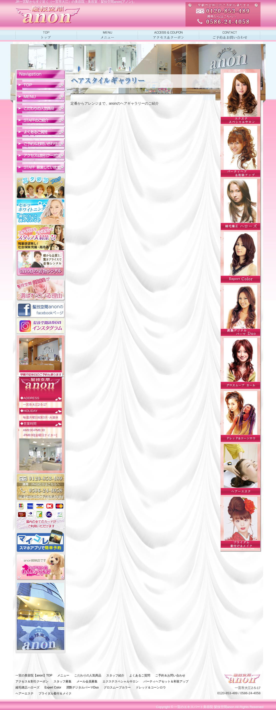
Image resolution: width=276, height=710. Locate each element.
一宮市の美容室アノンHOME (46, 35)
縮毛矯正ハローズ (28, 687)
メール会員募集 (87, 681)
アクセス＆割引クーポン (32, 681)
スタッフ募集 (63, 681)
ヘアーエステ (25, 693)
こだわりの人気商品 (87, 675)
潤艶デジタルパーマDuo (82, 687)
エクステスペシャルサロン (120, 681)
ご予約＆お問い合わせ (229, 35)
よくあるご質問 (139, 675)
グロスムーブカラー (117, 687)
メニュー (107, 35)
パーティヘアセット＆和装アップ (166, 681)
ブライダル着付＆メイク (55, 693)
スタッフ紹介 (115, 675)
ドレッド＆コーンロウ (151, 687)
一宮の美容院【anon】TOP (34, 675)
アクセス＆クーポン (168, 35)
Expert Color (52, 687)
